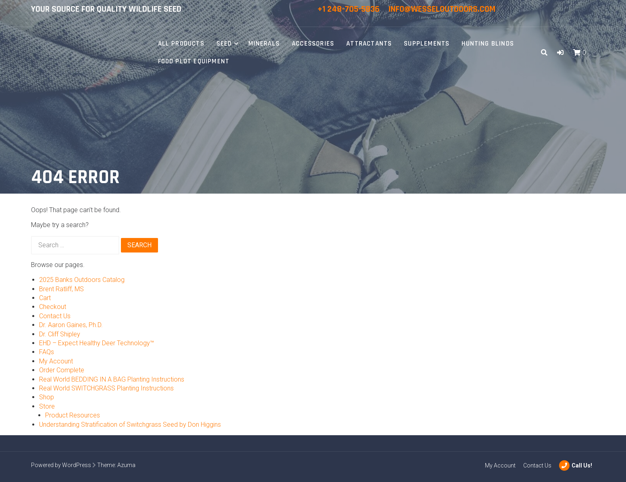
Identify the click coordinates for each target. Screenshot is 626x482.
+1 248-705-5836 (349, 9)
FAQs (46, 352)
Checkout (52, 307)
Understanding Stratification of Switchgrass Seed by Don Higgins (130, 424)
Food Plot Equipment (194, 61)
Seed (224, 43)
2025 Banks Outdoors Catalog (82, 280)
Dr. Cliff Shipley (59, 334)
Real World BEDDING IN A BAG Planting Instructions (111, 379)
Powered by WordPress (61, 465)
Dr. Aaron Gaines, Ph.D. (71, 325)
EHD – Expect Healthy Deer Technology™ (96, 343)
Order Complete (61, 370)
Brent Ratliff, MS (61, 289)
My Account (56, 361)
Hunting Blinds (488, 43)
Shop (46, 397)
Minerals (264, 43)
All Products (181, 43)
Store (47, 406)
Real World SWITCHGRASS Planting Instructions (106, 388)
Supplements (426, 43)
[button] (560, 52)
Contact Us (55, 316)
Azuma (126, 465)
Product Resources (72, 415)
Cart (45, 298)
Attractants (369, 43)
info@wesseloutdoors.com (441, 9)
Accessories (313, 43)
